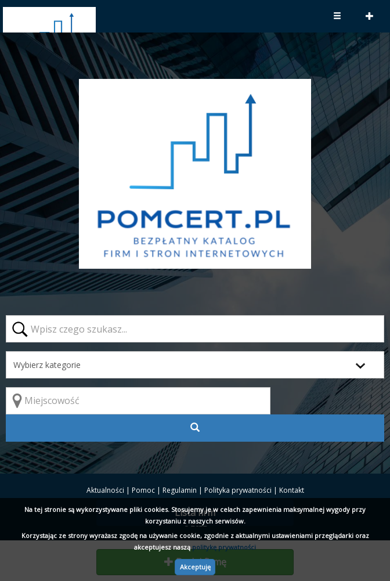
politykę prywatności (224, 547)
